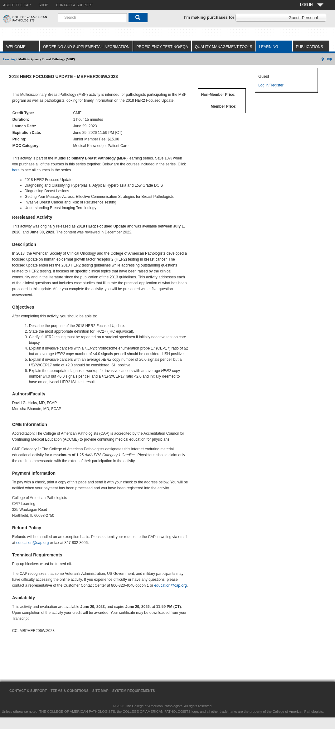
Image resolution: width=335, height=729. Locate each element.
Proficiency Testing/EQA (162, 47)
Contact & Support (28, 690)
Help (326, 59)
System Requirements (133, 690)
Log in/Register (271, 85)
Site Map (100, 690)
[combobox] (92, 17)
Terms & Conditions (70, 690)
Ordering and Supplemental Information (86, 47)
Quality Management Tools (223, 47)
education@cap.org (32, 543)
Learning (268, 47)
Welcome (16, 47)
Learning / (10, 59)
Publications (309, 47)
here (16, 170)
